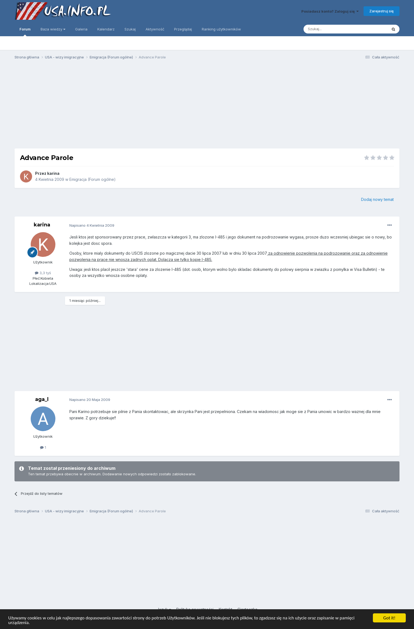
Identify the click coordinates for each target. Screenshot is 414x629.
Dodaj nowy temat (377, 199)
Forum (25, 31)
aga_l (42, 399)
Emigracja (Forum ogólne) (92, 179)
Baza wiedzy (53, 29)
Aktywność (155, 29)
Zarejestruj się (381, 11)
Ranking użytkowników (221, 29)
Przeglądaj (183, 29)
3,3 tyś (43, 273)
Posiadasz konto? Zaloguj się (330, 11)
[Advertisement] (207, 106)
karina (53, 173)
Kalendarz (106, 29)
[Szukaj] (332, 29)
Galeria (81, 29)
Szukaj (130, 29)
